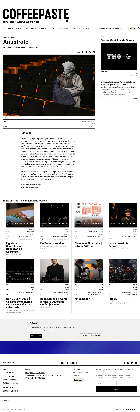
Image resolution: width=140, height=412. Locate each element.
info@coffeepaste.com (95, 335)
